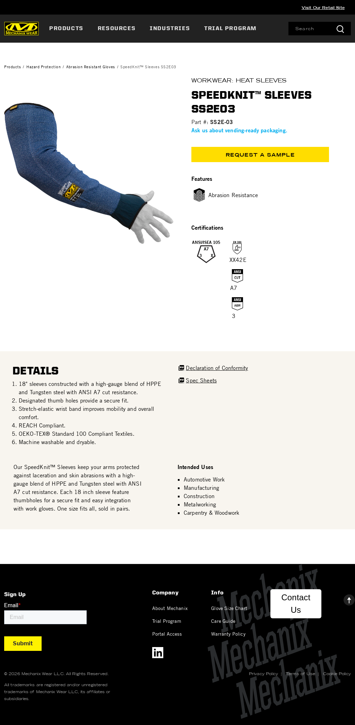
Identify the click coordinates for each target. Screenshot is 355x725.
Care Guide (223, 621)
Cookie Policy (337, 673)
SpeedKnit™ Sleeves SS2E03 (148, 66)
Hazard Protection (43, 66)
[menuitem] (67, 28)
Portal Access (167, 633)
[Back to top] (343, 598)
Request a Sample (260, 155)
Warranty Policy (228, 633)
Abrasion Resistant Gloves (90, 66)
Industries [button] (170, 28)
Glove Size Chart (229, 608)
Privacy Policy (263, 673)
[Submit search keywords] (340, 28)
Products (12, 66)
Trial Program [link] (230, 28)
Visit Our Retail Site (323, 7)
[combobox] (319, 28)
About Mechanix (170, 608)
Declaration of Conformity (217, 367)
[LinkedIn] (157, 652)
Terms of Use (300, 673)
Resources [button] (117, 28)
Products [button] (66, 28)
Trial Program (166, 621)
